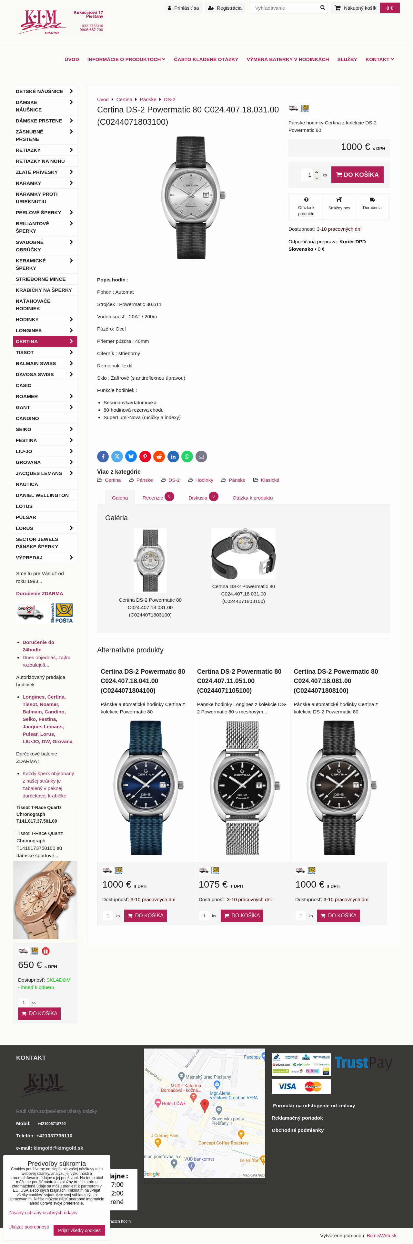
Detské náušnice (46, 91)
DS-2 (174, 480)
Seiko (46, 429)
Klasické (270, 480)
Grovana (46, 462)
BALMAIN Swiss (46, 363)
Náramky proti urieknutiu (36, 197)
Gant (46, 407)
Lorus (46, 528)
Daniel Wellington (42, 495)
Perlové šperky (46, 212)
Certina (113, 480)
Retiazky (46, 150)
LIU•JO (46, 451)
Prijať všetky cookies (79, 1230)
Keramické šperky (46, 264)
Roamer (46, 396)
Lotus (24, 506)
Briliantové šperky (46, 227)
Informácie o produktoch (126, 59)
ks (111, 915)
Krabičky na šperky (44, 290)
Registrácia (225, 8)
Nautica (27, 484)
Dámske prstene (46, 120)
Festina (46, 440)
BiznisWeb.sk (382, 1235)
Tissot (46, 352)
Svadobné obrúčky (46, 246)
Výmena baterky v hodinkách (288, 59)
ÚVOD (72, 59)
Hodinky (205, 480)
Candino (27, 418)
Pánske (145, 480)
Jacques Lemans (46, 473)
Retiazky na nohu (40, 161)
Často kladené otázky (206, 59)
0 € (390, 8)
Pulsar (26, 517)
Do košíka (357, 174)
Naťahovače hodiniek (33, 304)
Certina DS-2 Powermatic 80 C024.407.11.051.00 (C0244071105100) (239, 681)
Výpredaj (46, 557)
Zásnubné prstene (46, 135)
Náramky (46, 183)
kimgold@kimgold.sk (58, 1148)
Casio (24, 385)
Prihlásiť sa (183, 8)
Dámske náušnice (46, 106)
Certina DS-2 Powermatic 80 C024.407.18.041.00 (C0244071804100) (143, 681)
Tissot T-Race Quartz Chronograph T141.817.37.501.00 (39, 814)
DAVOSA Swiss (46, 374)
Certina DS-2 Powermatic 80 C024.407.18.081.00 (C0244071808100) (336, 681)
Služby (347, 59)
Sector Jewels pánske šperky (37, 542)
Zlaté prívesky (46, 172)
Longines (46, 330)
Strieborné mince (40, 279)
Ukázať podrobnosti (28, 1227)
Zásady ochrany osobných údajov (42, 1212)
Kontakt (380, 59)
